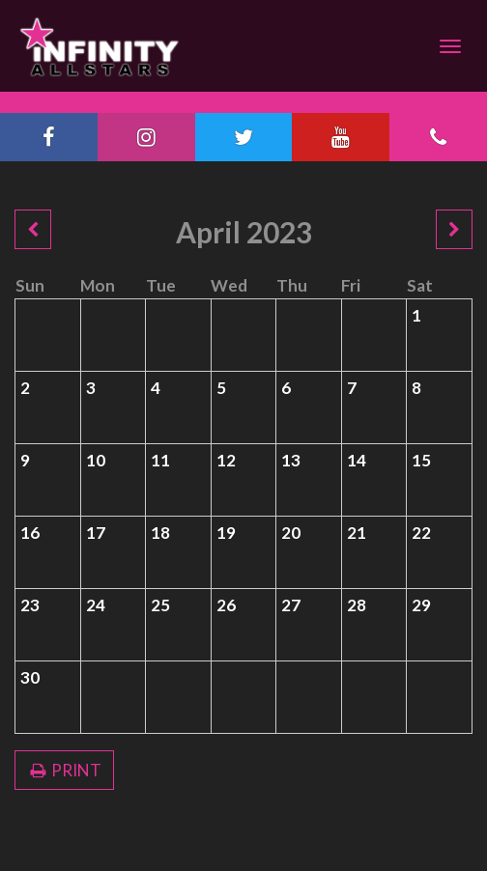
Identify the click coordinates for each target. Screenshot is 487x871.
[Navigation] (450, 46)
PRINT (64, 770)
